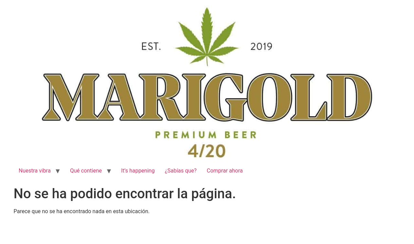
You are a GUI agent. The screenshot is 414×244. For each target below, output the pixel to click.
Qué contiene (86, 170)
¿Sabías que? (181, 170)
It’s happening (138, 170)
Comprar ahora (225, 170)
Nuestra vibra (35, 170)
